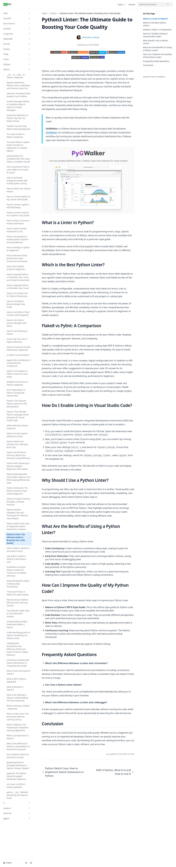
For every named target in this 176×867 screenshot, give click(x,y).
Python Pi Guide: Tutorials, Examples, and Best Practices (18, 501)
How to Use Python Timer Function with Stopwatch (18, 313)
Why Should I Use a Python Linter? (155, 42)
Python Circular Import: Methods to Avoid (17, 435)
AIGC (17, 13)
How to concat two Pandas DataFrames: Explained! (19, 348)
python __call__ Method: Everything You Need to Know (17, 795)
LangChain (17, 33)
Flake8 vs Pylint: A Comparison (157, 29)
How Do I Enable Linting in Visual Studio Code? (155, 35)
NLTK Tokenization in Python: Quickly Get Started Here (16, 393)
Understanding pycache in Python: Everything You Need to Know (18, 635)
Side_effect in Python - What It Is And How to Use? (17, 559)
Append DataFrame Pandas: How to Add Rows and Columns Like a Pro (18, 85)
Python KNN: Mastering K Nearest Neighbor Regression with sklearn (18, 466)
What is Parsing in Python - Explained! (18, 707)
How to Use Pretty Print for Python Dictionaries (17, 294)
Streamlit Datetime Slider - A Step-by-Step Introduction (18, 584)
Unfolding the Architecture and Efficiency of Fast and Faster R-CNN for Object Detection (17, 649)
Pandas (17, 49)
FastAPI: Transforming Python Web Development (18, 127)
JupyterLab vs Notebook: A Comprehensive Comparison (18, 363)
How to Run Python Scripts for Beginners (16, 268)
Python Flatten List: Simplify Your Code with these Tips (17, 444)
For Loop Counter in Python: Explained (16, 135)
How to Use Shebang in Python (17, 332)
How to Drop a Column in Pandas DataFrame (18, 222)
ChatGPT (17, 18)
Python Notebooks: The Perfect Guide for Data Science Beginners (17, 491)
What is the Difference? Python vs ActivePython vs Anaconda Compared (18, 746)
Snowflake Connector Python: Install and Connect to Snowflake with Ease (16, 571)
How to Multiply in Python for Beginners (18, 249)
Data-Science (17, 23)
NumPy (17, 44)
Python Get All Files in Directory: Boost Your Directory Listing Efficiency (18, 455)
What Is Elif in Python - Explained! (17, 680)
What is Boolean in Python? (15, 688)
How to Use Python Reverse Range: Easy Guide (16, 304)
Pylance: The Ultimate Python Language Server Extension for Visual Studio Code (18, 416)
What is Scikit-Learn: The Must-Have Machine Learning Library (18, 716)
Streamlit (17, 813)
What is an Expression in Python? (18, 737)
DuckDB (17, 28)
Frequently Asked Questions (156, 61)
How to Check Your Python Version (19, 190)
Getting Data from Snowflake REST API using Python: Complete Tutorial (18, 159)
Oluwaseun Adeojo (90, 37)
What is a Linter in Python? (155, 18)
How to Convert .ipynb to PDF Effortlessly (18, 206)
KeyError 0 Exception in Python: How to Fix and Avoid (17, 374)
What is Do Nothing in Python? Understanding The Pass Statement (17, 698)
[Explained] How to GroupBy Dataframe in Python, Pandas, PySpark (18, 765)
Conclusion (148, 65)
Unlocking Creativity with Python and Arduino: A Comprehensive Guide (18, 663)
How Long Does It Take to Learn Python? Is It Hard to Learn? (18, 169)
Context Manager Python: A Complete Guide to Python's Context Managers (18, 105)
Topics (122, 4)
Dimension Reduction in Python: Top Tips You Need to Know (17, 118)
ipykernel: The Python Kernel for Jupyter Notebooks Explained (16, 776)
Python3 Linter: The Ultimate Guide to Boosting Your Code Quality (16, 538)
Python (17, 69)
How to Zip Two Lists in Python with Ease (17, 340)
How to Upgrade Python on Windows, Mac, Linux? (18, 286)
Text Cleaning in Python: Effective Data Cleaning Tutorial (17, 602)
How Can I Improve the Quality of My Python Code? (157, 55)
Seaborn (17, 808)
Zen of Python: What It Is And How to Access (18, 756)
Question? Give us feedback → (155, 77)
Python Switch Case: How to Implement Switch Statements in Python (18, 526)
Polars (17, 59)
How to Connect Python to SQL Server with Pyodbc (18, 198)
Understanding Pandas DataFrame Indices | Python (17, 624)
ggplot (17, 818)
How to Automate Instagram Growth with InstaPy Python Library (17, 180)
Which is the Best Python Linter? (154, 24)
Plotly (17, 54)
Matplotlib (17, 39)
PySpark (17, 64)
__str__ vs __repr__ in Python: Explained (16, 76)
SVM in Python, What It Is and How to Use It (18, 549)
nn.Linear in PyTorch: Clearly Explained (16, 785)
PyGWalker (51, 132)
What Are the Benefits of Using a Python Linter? (157, 49)
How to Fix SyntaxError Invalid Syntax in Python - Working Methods (18, 239)
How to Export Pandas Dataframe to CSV (17, 230)
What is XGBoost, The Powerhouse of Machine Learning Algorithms (17, 727)
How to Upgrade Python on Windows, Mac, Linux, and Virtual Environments (18, 277)
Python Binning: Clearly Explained (17, 427)
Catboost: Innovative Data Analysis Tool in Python (18, 95)
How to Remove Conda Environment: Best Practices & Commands (17, 258)
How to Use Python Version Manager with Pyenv (16, 323)
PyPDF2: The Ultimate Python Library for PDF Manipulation (17, 403)
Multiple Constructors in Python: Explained (17, 383)
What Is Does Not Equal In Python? (18, 672)
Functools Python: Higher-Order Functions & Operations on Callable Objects (18, 146)
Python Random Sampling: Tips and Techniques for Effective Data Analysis (17, 514)
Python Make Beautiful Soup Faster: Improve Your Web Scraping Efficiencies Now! (19, 478)
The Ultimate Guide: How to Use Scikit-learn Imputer (18, 613)
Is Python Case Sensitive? (18, 355)
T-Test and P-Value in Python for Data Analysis (18, 593)
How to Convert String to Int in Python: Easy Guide (18, 214)
